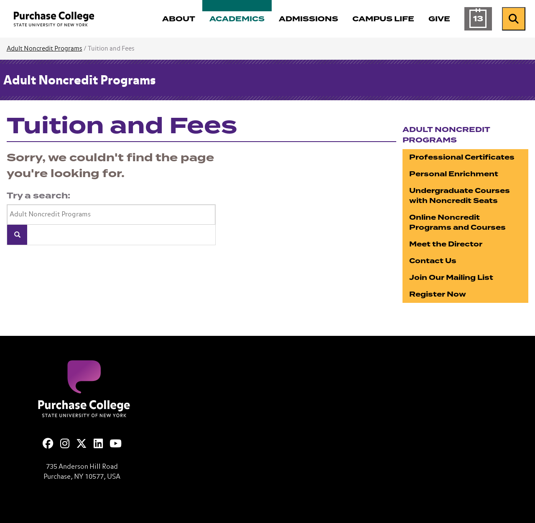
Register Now (437, 294)
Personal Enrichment (453, 174)
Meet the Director (445, 244)
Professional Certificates (462, 157)
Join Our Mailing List (451, 277)
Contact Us (432, 261)
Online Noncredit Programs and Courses (457, 222)
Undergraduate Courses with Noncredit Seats (459, 195)
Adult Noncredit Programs (44, 49)
